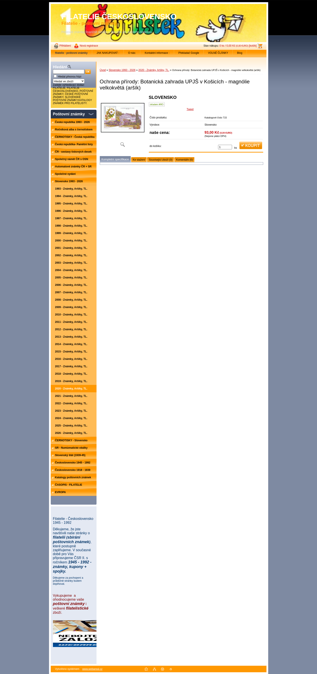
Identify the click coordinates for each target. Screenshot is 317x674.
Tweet (190, 109)
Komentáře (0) (184, 159)
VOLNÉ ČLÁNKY (218, 52)
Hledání (60, 67)
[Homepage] (71, 53)
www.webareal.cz (92, 669)
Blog (239, 52)
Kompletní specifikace (115, 159)
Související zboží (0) (160, 159)
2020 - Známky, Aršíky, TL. (153, 70)
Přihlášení (65, 45)
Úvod (103, 70)
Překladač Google (188, 52)
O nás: (132, 52)
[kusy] (225, 147)
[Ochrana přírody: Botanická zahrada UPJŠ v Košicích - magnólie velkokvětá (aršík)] (122, 122)
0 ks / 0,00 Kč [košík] (237, 45)
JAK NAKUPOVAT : (108, 52)
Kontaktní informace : (157, 52)
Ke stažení (139, 159)
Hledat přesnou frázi (69, 76)
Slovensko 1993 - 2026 (122, 70)
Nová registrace (89, 45)
